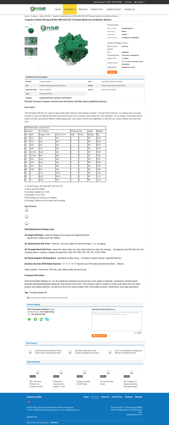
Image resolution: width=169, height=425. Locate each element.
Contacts (129, 397)
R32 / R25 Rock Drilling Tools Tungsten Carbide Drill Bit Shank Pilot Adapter (37, 387)
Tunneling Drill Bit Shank (106, 383)
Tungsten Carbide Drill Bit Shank (83, 383)
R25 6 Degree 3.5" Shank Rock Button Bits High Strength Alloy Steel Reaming (131, 385)
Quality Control (114, 9)
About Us (83, 9)
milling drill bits (35, 298)
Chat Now (128, 2)
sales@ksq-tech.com (134, 415)
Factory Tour (97, 9)
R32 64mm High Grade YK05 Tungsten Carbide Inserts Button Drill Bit (87, 353)
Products (69, 9)
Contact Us (129, 9)
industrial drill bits (62, 298)
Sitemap (138, 397)
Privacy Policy (32, 407)
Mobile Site (32, 417)
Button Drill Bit (45, 16)
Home (58, 9)
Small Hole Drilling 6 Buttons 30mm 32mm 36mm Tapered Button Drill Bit (48, 353)
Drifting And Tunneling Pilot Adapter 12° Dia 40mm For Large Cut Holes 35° (61, 387)
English (141, 2)
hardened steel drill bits (48, 298)
